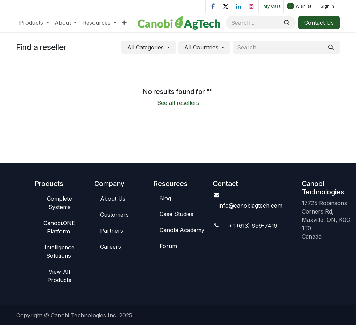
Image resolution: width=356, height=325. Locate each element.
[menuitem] (34, 23)
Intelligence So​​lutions (59, 251)
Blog (165, 198)
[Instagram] (251, 6)
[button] (148, 47)
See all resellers (178, 102)
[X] (225, 6)
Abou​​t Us (113, 198)
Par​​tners (111, 230)
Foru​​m (168, 245)
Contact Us (319, 22)
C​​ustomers (114, 214)
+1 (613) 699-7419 (253, 225)
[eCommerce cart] (271, 6)
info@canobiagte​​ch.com (250, 205)
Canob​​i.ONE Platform (59, 227)
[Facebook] (212, 6)
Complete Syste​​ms (59, 202)
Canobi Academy (182, 229)
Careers (110, 246)
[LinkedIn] (238, 6)
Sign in (327, 6)
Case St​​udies (176, 213)
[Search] (287, 22)
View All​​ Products (59, 276)
